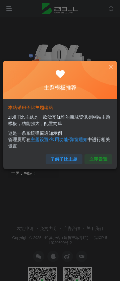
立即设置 (95, 155)
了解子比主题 (63, 155)
